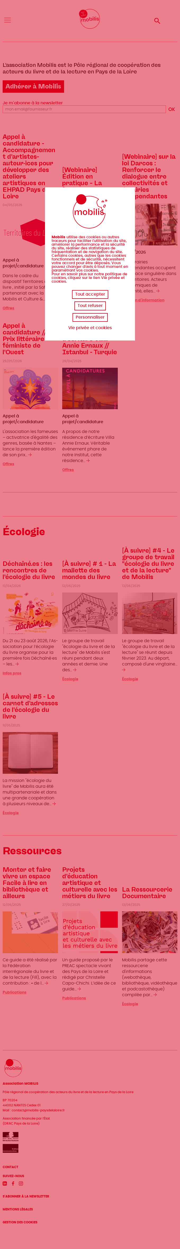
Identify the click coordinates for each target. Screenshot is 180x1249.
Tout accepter (90, 294)
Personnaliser (90, 317)
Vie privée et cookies (90, 328)
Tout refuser (90, 306)
